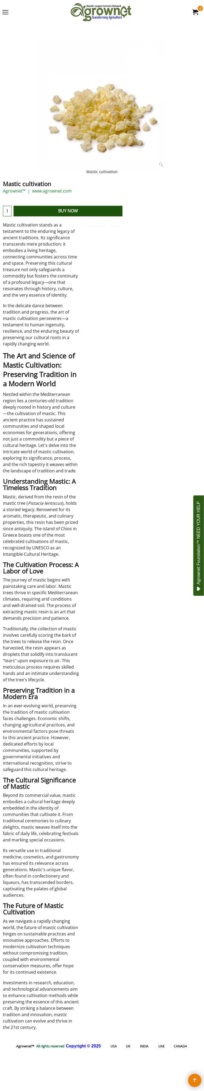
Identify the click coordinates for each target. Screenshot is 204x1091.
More (115, 225)
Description (94, 225)
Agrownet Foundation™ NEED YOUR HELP (198, 546)
